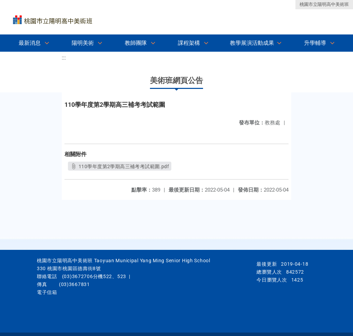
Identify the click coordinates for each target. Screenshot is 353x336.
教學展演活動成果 (252, 43)
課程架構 (189, 43)
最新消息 (30, 43)
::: (64, 57)
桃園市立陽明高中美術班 (324, 4)
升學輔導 (315, 43)
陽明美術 (83, 43)
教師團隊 (136, 43)
